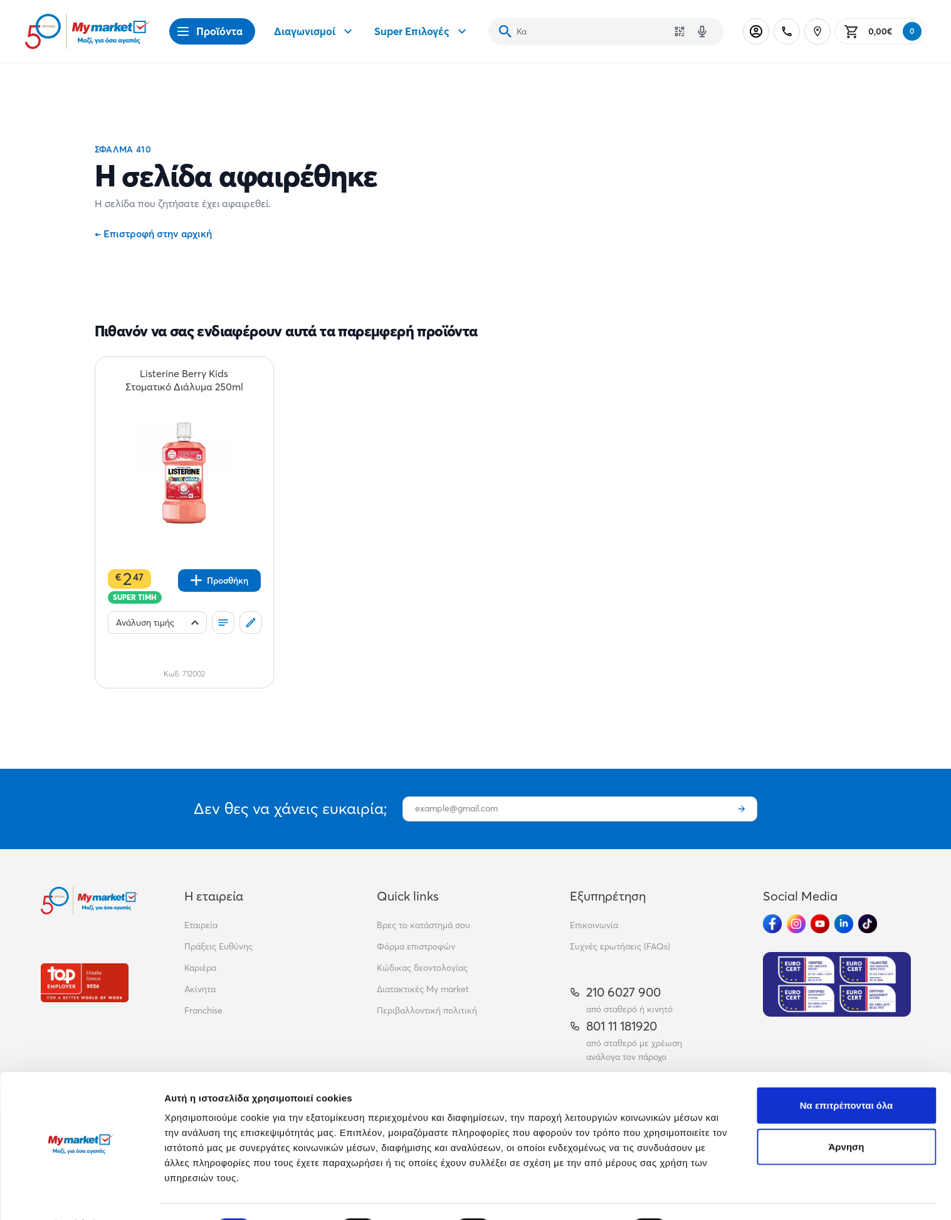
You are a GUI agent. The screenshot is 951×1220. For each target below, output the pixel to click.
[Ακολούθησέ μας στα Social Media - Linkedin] (843, 923)
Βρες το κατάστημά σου (423, 925)
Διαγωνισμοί (314, 31)
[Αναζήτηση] (505, 31)
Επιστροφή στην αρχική (153, 233)
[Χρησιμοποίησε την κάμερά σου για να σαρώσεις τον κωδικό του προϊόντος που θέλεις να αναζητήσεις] (679, 31)
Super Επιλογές (422, 31)
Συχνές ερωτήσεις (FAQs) (620, 946)
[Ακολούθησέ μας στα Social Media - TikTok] (867, 923)
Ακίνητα (200, 989)
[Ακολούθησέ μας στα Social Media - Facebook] (772, 923)
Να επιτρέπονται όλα (846, 1071)
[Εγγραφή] (741, 808)
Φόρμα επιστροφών (416, 946)
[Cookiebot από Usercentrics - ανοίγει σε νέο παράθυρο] (81, 1195)
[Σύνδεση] (756, 31)
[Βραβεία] (85, 982)
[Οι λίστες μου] (223, 622)
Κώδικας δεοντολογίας (422, 967)
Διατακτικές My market (423, 989)
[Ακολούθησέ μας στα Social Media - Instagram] (796, 923)
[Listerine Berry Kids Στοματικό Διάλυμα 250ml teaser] (184, 380)
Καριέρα (200, 967)
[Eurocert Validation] (837, 984)
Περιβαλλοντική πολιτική (427, 1010)
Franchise (203, 1010)
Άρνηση (846, 1113)
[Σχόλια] (250, 622)
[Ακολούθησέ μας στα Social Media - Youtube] (820, 923)
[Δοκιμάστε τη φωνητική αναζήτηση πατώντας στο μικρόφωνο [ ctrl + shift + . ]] (702, 31)
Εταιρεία (201, 925)
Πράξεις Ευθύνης (218, 946)
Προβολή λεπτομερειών (745, 1195)
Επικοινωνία (594, 925)
